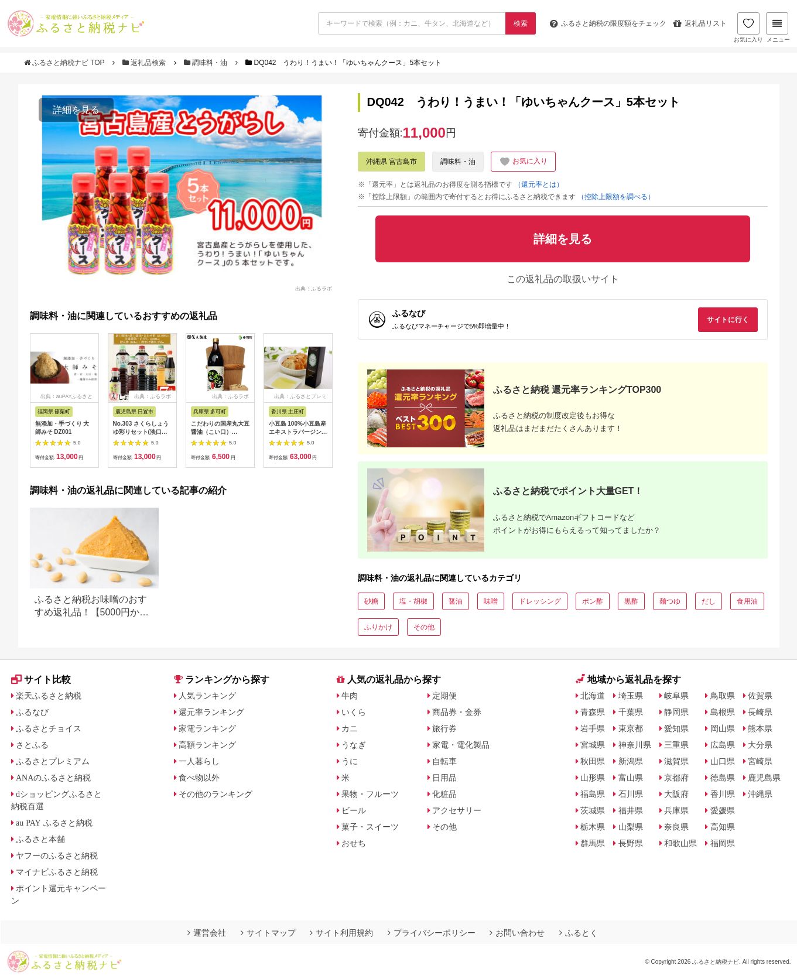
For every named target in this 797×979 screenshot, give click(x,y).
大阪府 (676, 794)
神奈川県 (634, 745)
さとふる (32, 745)
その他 (424, 627)
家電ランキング (207, 728)
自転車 (444, 761)
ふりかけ (378, 627)
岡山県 (722, 728)
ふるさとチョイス (48, 728)
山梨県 (630, 827)
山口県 (722, 761)
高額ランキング (207, 745)
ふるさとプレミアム (53, 761)
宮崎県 (760, 761)
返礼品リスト (700, 23)
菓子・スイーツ (370, 827)
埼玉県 (630, 696)
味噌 (491, 601)
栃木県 (592, 827)
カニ (349, 728)
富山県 (630, 777)
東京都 (630, 728)
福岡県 (722, 843)
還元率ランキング (211, 712)
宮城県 (592, 745)
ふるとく (578, 932)
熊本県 (760, 728)
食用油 (747, 601)
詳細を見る (76, 110)
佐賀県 (760, 696)
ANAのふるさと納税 (53, 777)
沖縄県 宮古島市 (391, 162)
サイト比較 (41, 679)
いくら (353, 712)
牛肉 (349, 696)
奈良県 (676, 827)
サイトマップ (268, 932)
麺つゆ (669, 601)
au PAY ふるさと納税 (54, 823)
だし (709, 601)
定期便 (444, 696)
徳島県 (722, 777)
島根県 (722, 712)
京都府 (676, 777)
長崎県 (760, 712)
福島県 (592, 794)
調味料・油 (207, 63)
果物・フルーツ (370, 794)
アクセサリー (456, 810)
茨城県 (592, 810)
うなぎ (353, 745)
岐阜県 (676, 696)
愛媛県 (722, 810)
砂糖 (371, 601)
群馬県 (592, 843)
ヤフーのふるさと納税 (57, 855)
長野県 (630, 843)
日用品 (444, 777)
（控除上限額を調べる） (616, 197)
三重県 (676, 745)
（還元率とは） (538, 184)
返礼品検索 (145, 63)
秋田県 (592, 761)
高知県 (722, 827)
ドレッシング (540, 601)
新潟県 (630, 761)
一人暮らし (199, 761)
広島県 (722, 745)
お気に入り (748, 27)
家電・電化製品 (461, 745)
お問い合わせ (517, 932)
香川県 (722, 794)
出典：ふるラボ (313, 288)
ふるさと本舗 (40, 839)
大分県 (760, 745)
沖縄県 (760, 794)
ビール (353, 810)
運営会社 (206, 932)
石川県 (630, 794)
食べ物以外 (199, 777)
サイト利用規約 (341, 932)
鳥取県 (722, 696)
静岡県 (676, 712)
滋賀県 (676, 761)
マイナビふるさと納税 (57, 872)
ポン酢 (592, 601)
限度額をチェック (608, 23)
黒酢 (631, 601)
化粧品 (444, 794)
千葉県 (630, 712)
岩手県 (592, 728)
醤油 (456, 601)
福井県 (630, 810)
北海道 (592, 696)
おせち (353, 843)
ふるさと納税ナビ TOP (65, 63)
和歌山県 (680, 843)
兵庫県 (676, 810)
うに (349, 761)
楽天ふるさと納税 (48, 696)
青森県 (592, 712)
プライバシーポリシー (432, 932)
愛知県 (676, 728)
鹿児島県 (764, 777)
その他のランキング (215, 794)
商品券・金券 (456, 712)
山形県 (592, 777)
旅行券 (444, 728)
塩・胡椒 (413, 601)
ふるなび (32, 712)
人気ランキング (207, 696)
